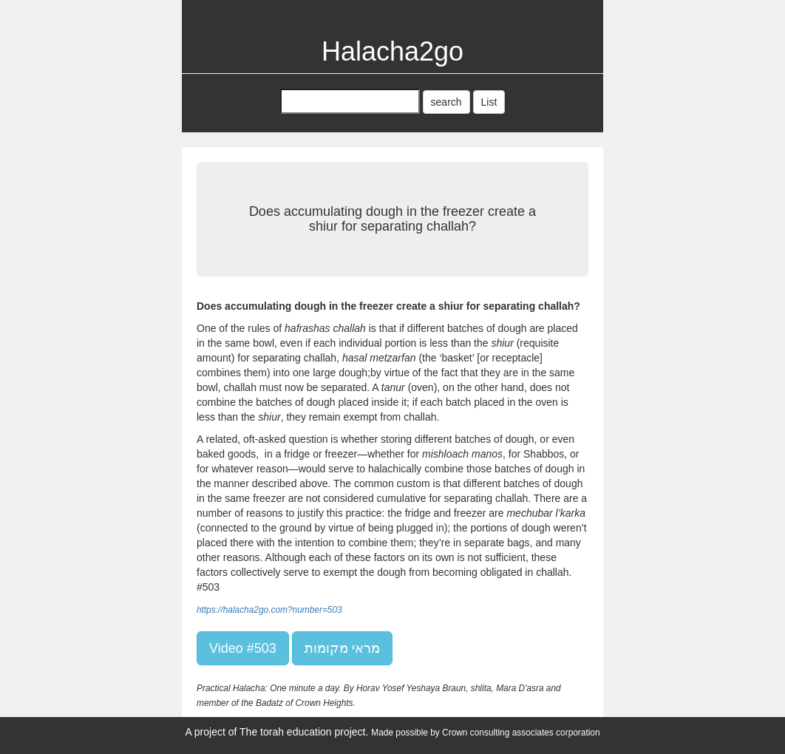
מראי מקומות (342, 648)
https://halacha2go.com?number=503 (269, 610)
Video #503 (242, 648)
